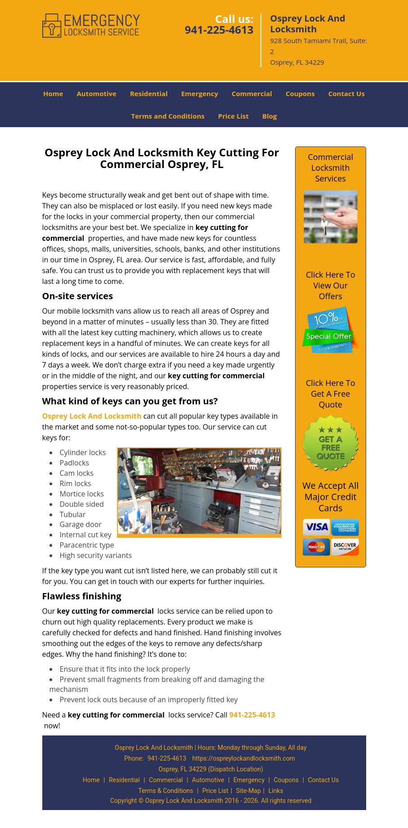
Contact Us (346, 93)
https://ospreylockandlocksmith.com (244, 758)
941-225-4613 (219, 29)
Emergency (199, 93)
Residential (149, 93)
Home (53, 93)
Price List (233, 115)
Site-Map (248, 790)
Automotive (96, 93)
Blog (269, 115)
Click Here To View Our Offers (330, 285)
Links (276, 790)
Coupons (300, 93)
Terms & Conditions (165, 790)
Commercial (252, 93)
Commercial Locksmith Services (330, 167)
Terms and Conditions (168, 115)
